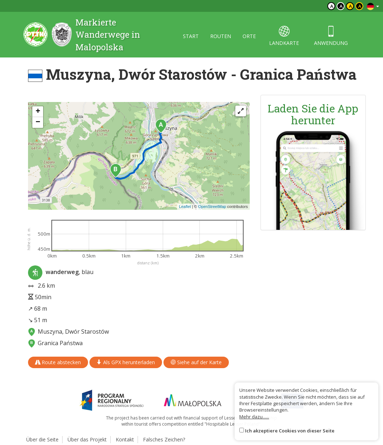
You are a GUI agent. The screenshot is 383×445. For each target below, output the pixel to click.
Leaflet (185, 206)
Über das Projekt (87, 439)
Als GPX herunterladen (126, 362)
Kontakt (125, 439)
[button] (161, 126)
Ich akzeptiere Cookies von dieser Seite (289, 430)
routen (220, 36)
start (191, 36)
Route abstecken (58, 362)
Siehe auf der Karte (196, 362)
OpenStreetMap (212, 206)
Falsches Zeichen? (164, 439)
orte (249, 36)
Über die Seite (42, 439)
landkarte (284, 36)
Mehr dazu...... (254, 416)
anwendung (331, 36)
